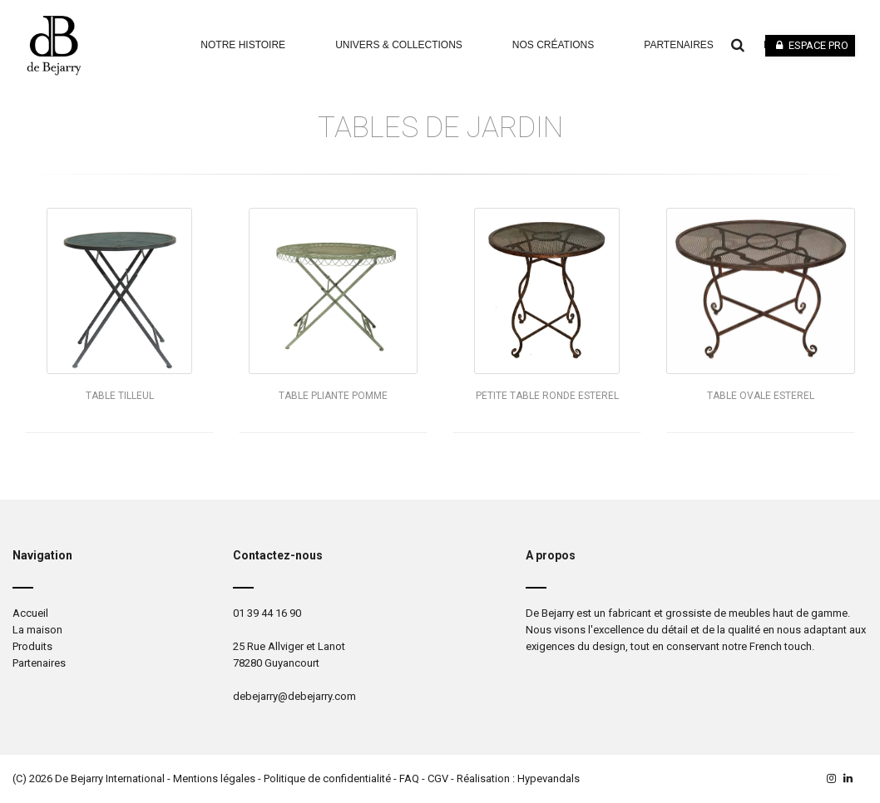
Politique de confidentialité (327, 778)
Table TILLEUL (120, 396)
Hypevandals (548, 778)
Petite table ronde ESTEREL (547, 396)
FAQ (409, 778)
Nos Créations (553, 45)
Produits (32, 646)
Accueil (30, 613)
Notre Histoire (242, 45)
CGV (438, 778)
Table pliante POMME (333, 396)
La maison (37, 629)
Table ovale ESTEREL (760, 396)
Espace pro (810, 45)
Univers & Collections (398, 45)
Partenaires (679, 45)
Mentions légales (214, 778)
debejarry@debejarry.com (294, 696)
